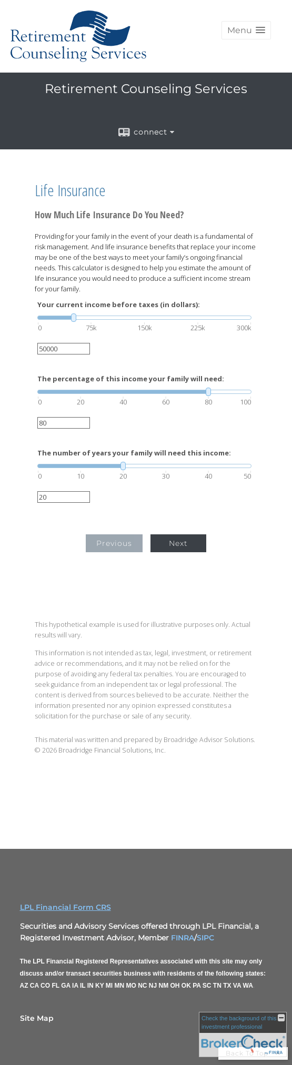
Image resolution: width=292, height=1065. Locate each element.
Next (178, 543)
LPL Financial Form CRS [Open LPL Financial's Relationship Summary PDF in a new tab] (65, 907)
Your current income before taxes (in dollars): (118, 304)
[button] (246, 30)
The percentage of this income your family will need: (130, 379)
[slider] (144, 318)
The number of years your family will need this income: (134, 453)
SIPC (205, 937)
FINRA (182, 937)
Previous (114, 543)
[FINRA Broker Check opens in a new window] (243, 1034)
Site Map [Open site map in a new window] (37, 1018)
